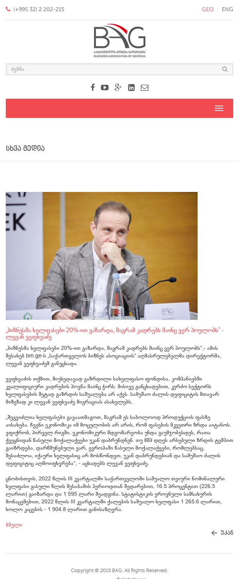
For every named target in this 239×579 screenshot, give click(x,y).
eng (227, 9)
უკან (226, 533)
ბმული (14, 525)
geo (208, 9)
